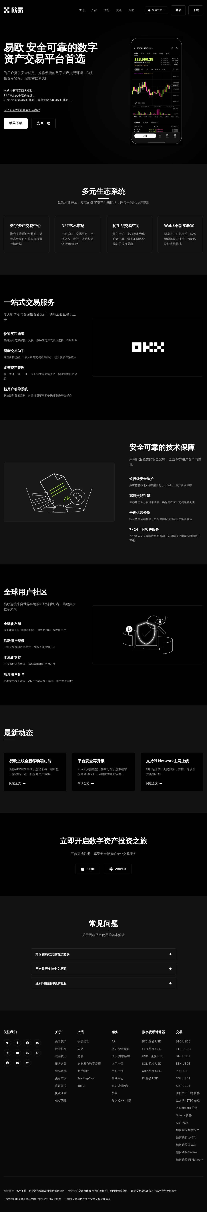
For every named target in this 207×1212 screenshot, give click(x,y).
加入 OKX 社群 (121, 1100)
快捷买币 (83, 1041)
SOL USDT (183, 1078)
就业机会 (61, 1049)
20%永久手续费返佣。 (20, 95)
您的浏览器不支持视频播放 (156, 91)
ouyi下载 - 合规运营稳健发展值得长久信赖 (40, 1190)
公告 (115, 1093)
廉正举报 (61, 1086)
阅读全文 (17, 783)
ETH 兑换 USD (152, 1049)
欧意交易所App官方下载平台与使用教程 (154, 1190)
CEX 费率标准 (121, 1056)
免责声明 (61, 1078)
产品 (94, 10)
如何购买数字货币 (187, 1130)
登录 (178, 10)
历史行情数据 (120, 1049)
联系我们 (61, 1056)
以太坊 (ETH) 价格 (188, 1100)
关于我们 (61, 1041)
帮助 (131, 10)
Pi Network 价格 (187, 1108)
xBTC (81, 1086)
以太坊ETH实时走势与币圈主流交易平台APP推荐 (33, 1198)
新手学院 (83, 1071)
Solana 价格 (184, 1115)
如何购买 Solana (187, 1152)
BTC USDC (183, 1041)
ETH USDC (183, 1049)
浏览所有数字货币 (89, 1063)
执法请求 (61, 1093)
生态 (82, 10)
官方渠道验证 (120, 1086)
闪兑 (80, 1049)
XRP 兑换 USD (151, 1071)
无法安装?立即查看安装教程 (22, 110)
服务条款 (61, 1063)
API (114, 1041)
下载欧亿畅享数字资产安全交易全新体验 (88, 1198)
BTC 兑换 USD (151, 1041)
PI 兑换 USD (150, 1078)
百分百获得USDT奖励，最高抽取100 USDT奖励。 (38, 100)
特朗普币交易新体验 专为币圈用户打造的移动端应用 (98, 1190)
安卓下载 (43, 123)
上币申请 (117, 1063)
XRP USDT (183, 1086)
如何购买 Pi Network (189, 1159)
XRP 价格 (182, 1123)
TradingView (86, 1078)
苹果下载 (15, 123)
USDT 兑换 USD (153, 1056)
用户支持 (117, 1071)
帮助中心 (117, 1078)
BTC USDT (183, 1056)
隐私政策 (61, 1071)
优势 (107, 10)
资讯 (119, 10)
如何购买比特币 (186, 1137)
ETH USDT (183, 1063)
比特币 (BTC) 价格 (188, 1093)
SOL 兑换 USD (151, 1063)
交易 (80, 1056)
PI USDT (181, 1071)
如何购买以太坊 (186, 1145)
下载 (196, 10)
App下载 (60, 1100)
